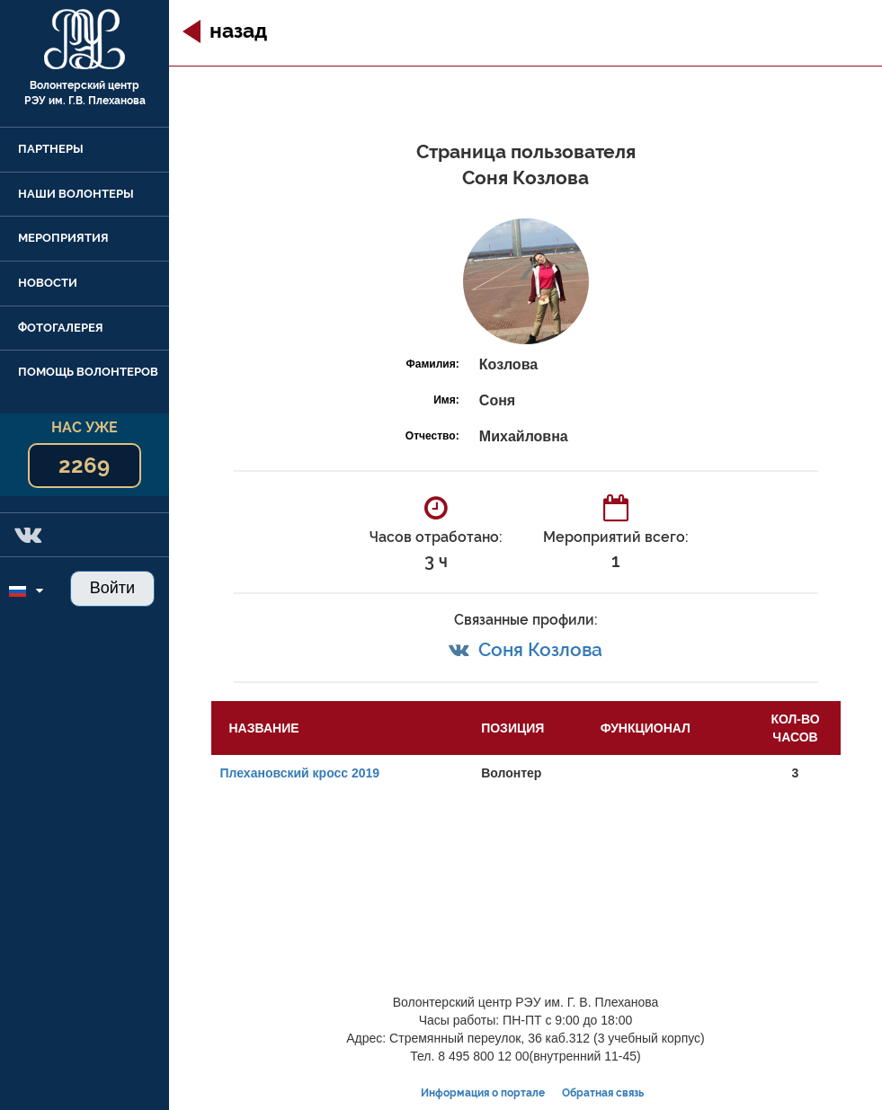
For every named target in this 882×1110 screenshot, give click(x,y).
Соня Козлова (540, 649)
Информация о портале (483, 1093)
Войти (112, 588)
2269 (84, 465)
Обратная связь (603, 1093)
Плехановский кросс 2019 (300, 773)
